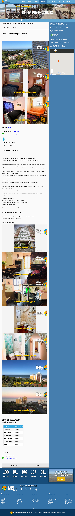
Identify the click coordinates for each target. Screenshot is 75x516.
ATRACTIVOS (68, 1)
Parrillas (18, 497)
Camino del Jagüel (35, 500)
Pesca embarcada (68, 500)
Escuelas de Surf (51, 498)
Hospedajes (3, 502)
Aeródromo (34, 495)
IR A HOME (37, 465)
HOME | (4, 20)
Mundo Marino (34, 507)
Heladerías (19, 499)
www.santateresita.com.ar (20, 512)
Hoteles (2, 495)
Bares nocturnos (20, 502)
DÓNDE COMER (60, 1)
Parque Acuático (35, 501)
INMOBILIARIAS (51, 1)
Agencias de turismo (69, 495)
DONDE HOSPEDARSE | (11, 20)
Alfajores (50, 497)
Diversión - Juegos (51, 495)
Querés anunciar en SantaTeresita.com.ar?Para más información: (61, 474)
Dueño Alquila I (3, 498)
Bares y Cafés (19, 501)
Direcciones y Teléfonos (69, 498)
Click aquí (61, 479)
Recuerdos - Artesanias (52, 499)
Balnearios (67, 501)
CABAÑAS (36, 1)
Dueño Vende (3, 503)
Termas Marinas (35, 506)
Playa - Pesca (67, 499)
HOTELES (29, 1)
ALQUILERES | (19, 20)
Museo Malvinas (35, 503)
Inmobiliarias (50, 502)
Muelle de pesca (35, 498)
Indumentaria (50, 500)
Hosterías (2, 501)
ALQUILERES (43, 1)
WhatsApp (17, 131)
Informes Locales (68, 497)
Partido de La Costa (69, 503)
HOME (23, 1)
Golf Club (33, 502)
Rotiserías (19, 500)
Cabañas (2, 497)
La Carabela (34, 497)
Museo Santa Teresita (36, 504)
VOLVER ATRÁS (13, 465)
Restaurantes (19, 495)
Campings (2, 500)
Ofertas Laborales (51, 504)
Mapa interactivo (68, 502)
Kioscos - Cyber (51, 501)
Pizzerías (18, 498)
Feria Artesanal (51, 503)
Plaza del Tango (35, 499)
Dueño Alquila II (4, 499)
